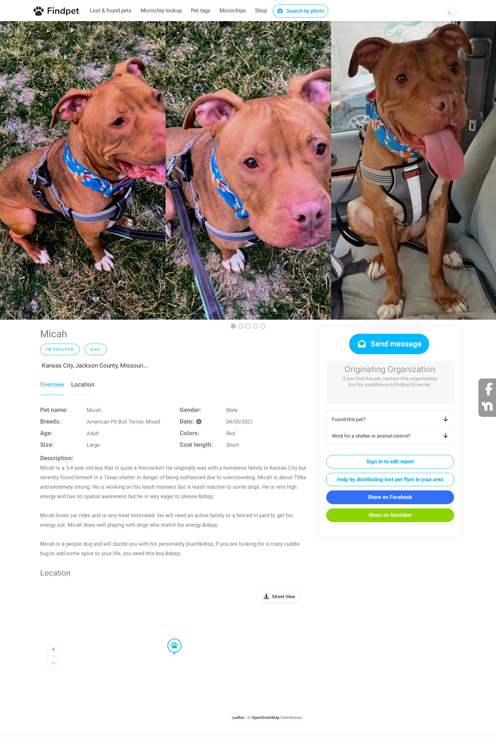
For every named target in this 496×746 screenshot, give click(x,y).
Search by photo (301, 11)
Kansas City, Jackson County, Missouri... (95, 365)
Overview (52, 384)
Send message (389, 343)
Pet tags (200, 10)
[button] (169, 639)
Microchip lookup (161, 10)
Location (82, 384)
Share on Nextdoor (390, 515)
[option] (83, 170)
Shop (261, 10)
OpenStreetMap (265, 717)
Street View (283, 596)
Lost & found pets (110, 10)
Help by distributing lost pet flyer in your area (390, 479)
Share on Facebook (390, 497)
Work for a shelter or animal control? (391, 435)
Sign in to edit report (390, 461)
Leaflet (238, 717)
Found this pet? (391, 419)
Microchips (232, 10)
